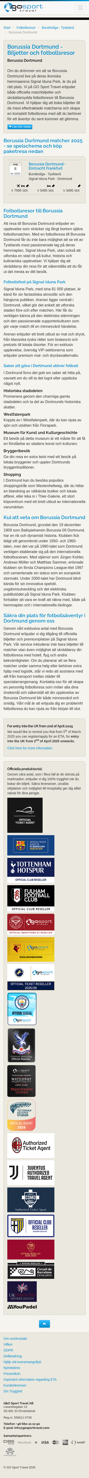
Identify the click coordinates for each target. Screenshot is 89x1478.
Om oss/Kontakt (15, 1338)
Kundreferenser (15, 1385)
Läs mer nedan (20, 126)
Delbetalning (13, 1356)
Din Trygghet (13, 1391)
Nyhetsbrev (12, 1368)
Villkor (8, 1344)
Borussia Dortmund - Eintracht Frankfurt (47, 166)
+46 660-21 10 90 (28, 1424)
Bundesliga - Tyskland (58, 27)
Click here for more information (29, 748)
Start (7, 27)
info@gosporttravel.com (31, 1428)
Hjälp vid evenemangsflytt (22, 1362)
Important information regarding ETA (30, 1379)
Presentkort (12, 1374)
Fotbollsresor (26, 27)
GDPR (8, 1350)
